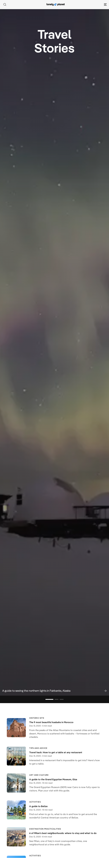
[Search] (4, 4)
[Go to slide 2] (56, 699)
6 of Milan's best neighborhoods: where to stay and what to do (63, 833)
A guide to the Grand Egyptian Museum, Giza (53, 779)
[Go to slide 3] (62, 699)
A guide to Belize (38, 806)
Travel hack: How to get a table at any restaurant (55, 752)
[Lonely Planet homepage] (56, 4)
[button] (54, 690)
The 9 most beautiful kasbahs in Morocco (51, 722)
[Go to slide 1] (49, 699)
